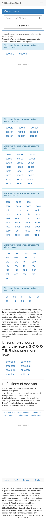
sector (21, 135)
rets (17, 218)
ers (7, 257)
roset (19, 171)
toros (8, 183)
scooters (10, 374)
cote (38, 206)
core (8, 206)
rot (16, 269)
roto (37, 222)
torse (19, 183)
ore (7, 261)
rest (8, 218)
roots (8, 171)
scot (17, 226)
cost (28, 206)
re (15, 300)
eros (18, 210)
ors (16, 261)
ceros (9, 154)
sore (8, 230)
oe (29, 296)
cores (9, 158)
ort (24, 261)
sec (25, 269)
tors (27, 234)
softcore (25, 374)
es (14, 296)
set (7, 274)
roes (37, 218)
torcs (19, 179)
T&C (16, 480)
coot (28, 201)
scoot (20, 175)
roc (33, 265)
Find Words (23, 25)
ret (24, 265)
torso (30, 183)
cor (17, 253)
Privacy (26, 480)
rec (7, 265)
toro (17, 234)
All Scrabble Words (12, 3)
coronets (26, 361)
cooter (22, 127)
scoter (9, 135)
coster (9, 131)
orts (28, 214)
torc (38, 230)
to (30, 300)
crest (20, 162)
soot (37, 226)
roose (20, 166)
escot (31, 162)
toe (24, 274)
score (31, 175)
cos (26, 253)
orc (34, 257)
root (8, 222)
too (33, 274)
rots (8, 226)
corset (34, 127)
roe (7, 269)
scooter (23, 53)
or (38, 296)
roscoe (34, 131)
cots (8, 210)
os (7, 300)
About (7, 480)
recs (37, 214)
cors (18, 206)
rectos (21, 131)
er (7, 296)
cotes (9, 162)
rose (17, 222)
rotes (30, 171)
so (22, 300)
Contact (38, 480)
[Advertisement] (23, 90)
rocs (27, 218)
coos (18, 201)
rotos (8, 175)
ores (18, 214)
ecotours (11, 369)
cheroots (11, 361)
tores (30, 179)
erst (28, 210)
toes (27, 230)
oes (16, 257)
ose (34, 261)
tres (36, 234)
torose (33, 135)
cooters (10, 53)
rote (28, 222)
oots (37, 210)
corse (20, 158)
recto (8, 166)
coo (8, 253)
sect (27, 226)
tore (8, 234)
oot (25, 257)
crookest (25, 365)
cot (35, 253)
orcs (8, 214)
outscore (26, 369)
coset (32, 158)
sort (18, 230)
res (16, 265)
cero (8, 201)
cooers (9, 127)
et (22, 296)
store (8, 179)
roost (31, 166)
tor (7, 278)
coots (32, 154)
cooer (20, 154)
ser (34, 269)
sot (16, 274)
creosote (11, 365)
